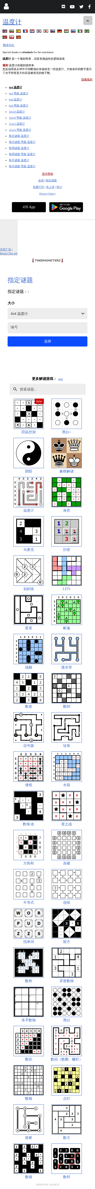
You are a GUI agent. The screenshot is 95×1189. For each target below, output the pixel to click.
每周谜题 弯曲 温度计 (22, 154)
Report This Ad (8, 253)
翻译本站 (8, 45)
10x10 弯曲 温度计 (20, 117)
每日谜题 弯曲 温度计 (22, 141)
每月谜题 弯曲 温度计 (22, 166)
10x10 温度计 (17, 111)
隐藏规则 (86, 79)
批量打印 (38, 186)
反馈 (41, 180)
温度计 (12, 21)
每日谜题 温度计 (19, 135)
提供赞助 (47, 173)
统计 (59, 186)
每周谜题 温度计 (19, 147)
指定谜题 (51, 180)
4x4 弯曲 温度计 (18, 93)
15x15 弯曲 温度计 (20, 129)
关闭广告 (5, 249)
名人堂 (50, 186)
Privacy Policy (47, 193)
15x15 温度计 (17, 123)
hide (60, 378)
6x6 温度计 (15, 99)
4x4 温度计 (15, 87)
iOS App (29, 207)
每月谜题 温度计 (19, 160)
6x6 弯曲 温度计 (18, 105)
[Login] (6, 7)
